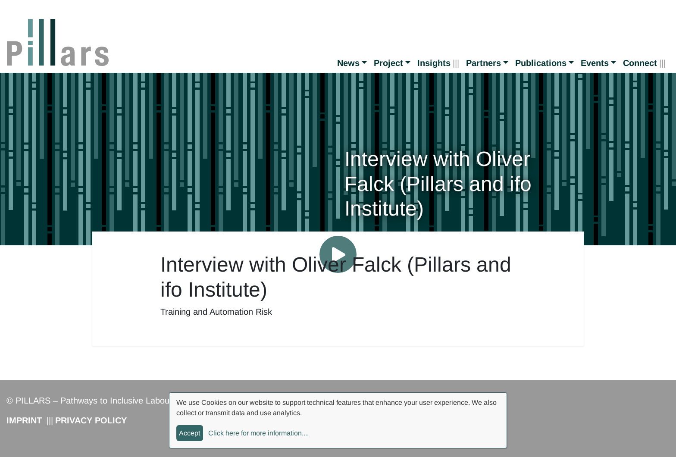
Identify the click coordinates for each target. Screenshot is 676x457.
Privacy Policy (91, 420)
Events (595, 63)
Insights (434, 63)
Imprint (24, 420)
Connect (640, 63)
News (348, 63)
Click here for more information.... (258, 433)
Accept (189, 433)
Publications (540, 63)
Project (388, 63)
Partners (483, 63)
